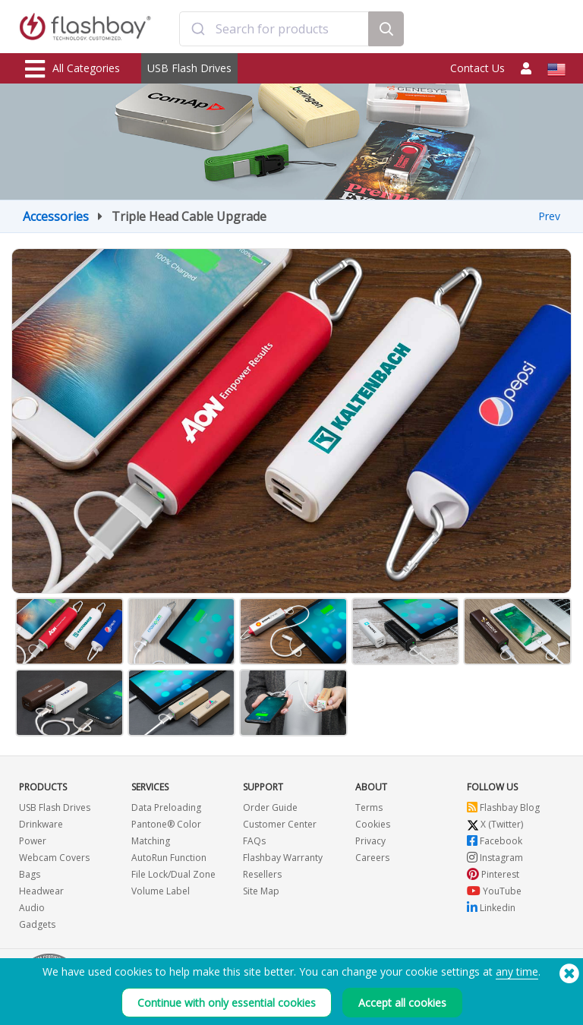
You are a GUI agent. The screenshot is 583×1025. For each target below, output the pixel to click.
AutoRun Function (168, 857)
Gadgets (37, 924)
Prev (549, 216)
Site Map (261, 891)
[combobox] (273, 28)
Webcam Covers (54, 857)
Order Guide (270, 807)
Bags (29, 874)
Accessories (56, 216)
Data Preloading (166, 807)
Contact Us (477, 68)
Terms (369, 807)
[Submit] (198, 29)
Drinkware (41, 824)
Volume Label (160, 891)
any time (517, 971)
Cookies (372, 824)
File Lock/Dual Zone (173, 874)
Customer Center (280, 824)
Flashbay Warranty (283, 857)
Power (32, 840)
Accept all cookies (402, 1002)
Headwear (41, 891)
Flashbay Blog (503, 807)
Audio (32, 907)
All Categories (72, 69)
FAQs (254, 840)
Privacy (370, 840)
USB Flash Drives (189, 68)
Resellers (262, 874)
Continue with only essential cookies (226, 1002)
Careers (372, 857)
